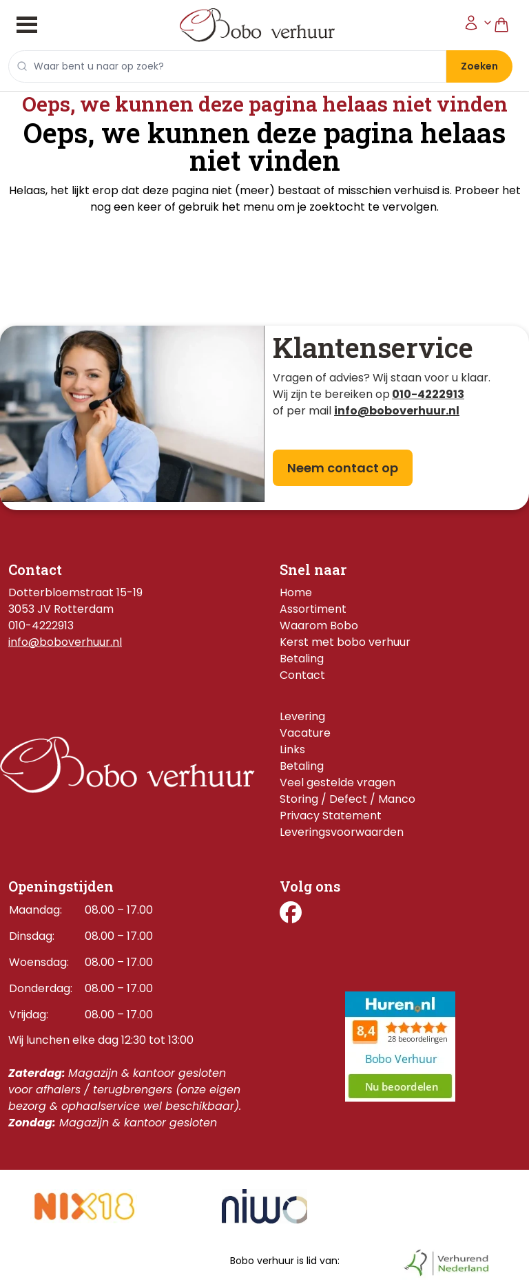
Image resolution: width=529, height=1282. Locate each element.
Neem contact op (342, 467)
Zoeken (479, 66)
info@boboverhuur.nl (65, 642)
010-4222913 (428, 394)
